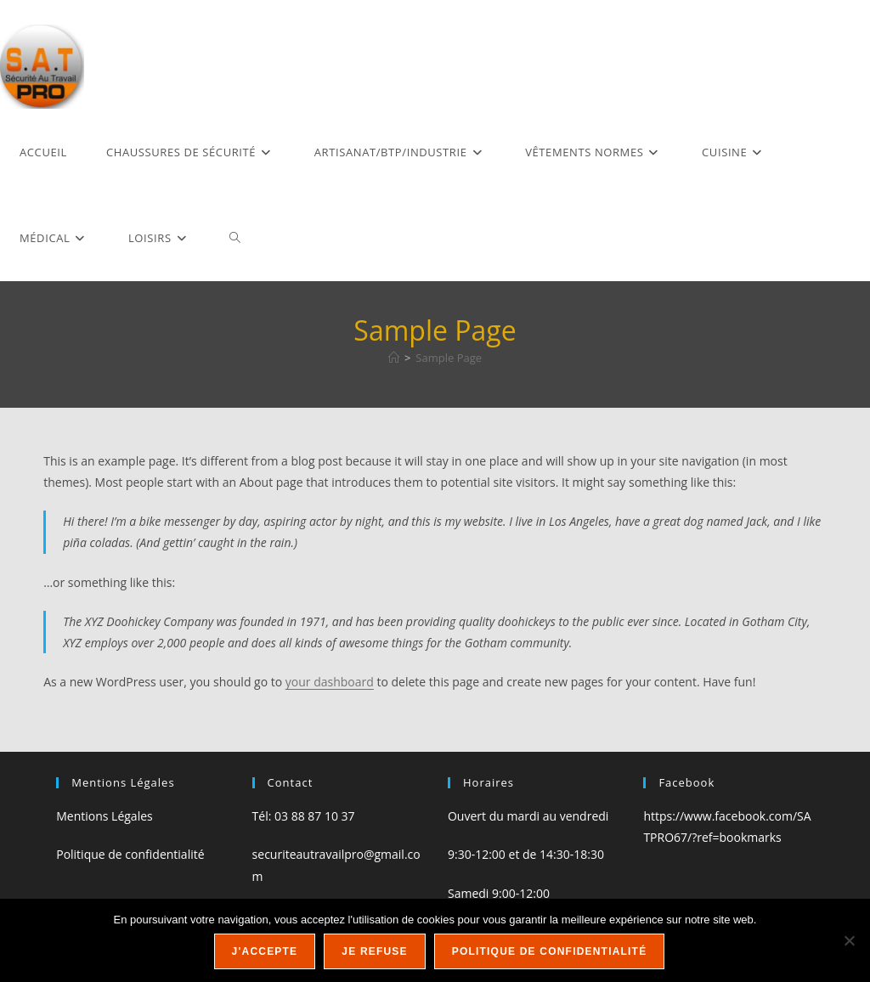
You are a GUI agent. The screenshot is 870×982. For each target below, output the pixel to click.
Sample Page (448, 357)
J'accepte (265, 951)
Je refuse (375, 951)
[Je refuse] (848, 940)
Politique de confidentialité (130, 854)
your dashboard (329, 682)
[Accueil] (393, 357)
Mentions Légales (104, 816)
